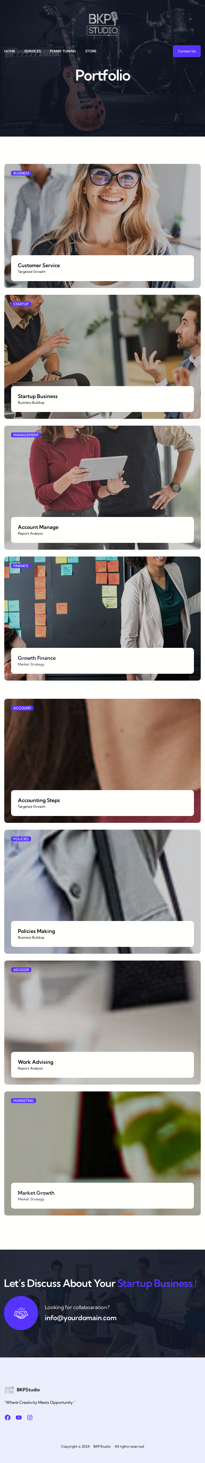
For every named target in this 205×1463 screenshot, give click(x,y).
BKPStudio (28, 1389)
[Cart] (149, 51)
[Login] (120, 51)
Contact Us (187, 51)
